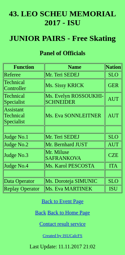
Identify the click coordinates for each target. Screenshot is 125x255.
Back (40, 212)
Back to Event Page (63, 201)
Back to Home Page (68, 212)
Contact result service (62, 224)
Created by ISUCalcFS (62, 235)
